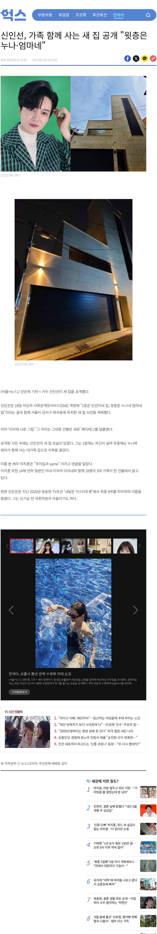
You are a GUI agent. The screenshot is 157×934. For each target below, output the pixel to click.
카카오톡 (144, 58)
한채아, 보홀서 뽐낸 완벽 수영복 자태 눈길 (40, 673)
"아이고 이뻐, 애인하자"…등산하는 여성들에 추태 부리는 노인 (97, 718)
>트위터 (136, 58)
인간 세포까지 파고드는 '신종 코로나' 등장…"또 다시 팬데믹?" (97, 743)
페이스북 (127, 58)
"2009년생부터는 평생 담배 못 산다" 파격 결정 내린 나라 (93, 730)
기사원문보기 (19, 692)
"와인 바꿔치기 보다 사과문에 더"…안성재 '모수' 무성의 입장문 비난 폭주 (104, 724)
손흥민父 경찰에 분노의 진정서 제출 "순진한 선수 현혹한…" (96, 737)
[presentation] (6, 545)
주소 (153, 58)
